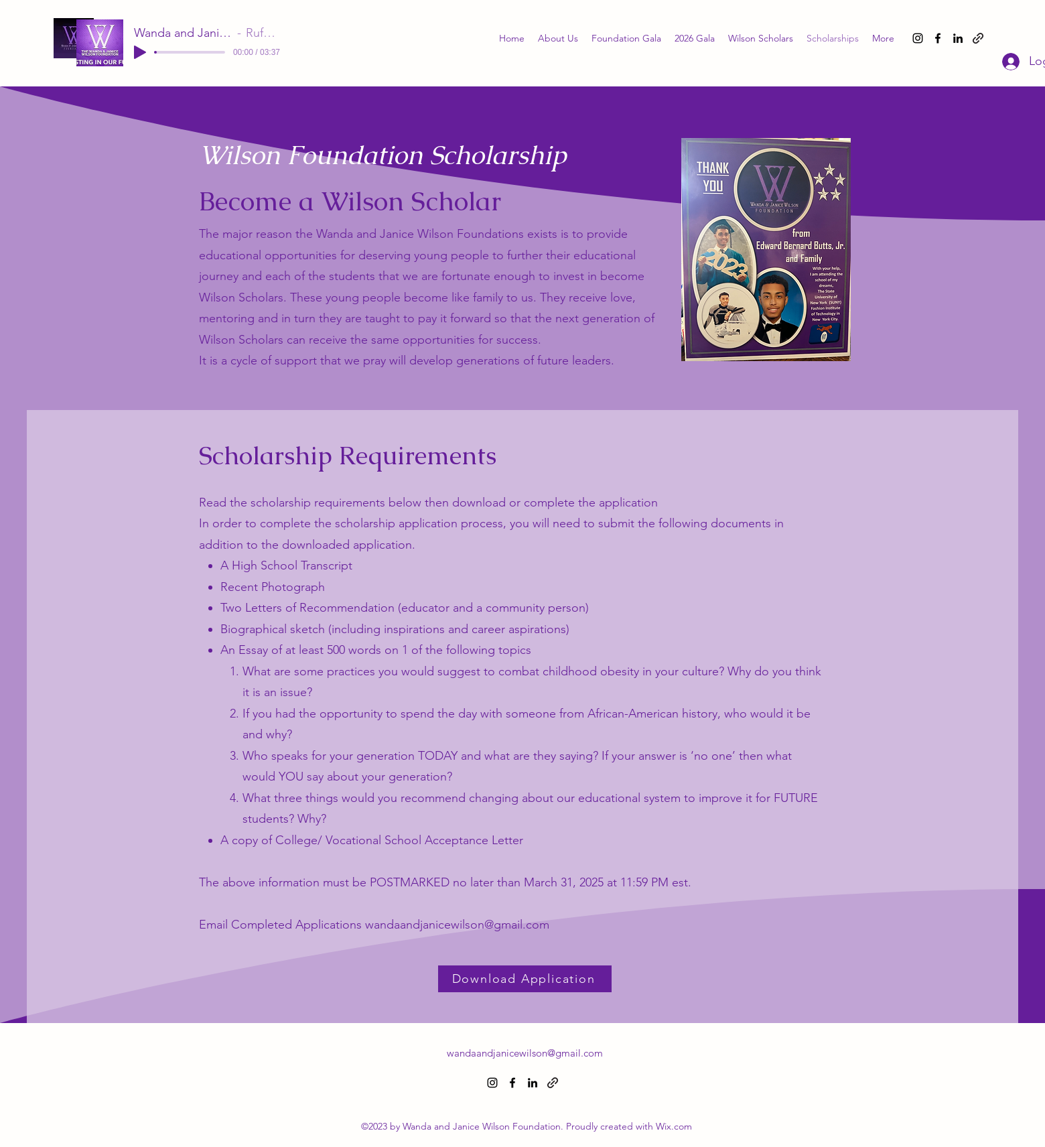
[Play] (140, 52)
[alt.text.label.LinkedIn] (958, 38)
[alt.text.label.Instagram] (917, 38)
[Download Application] (525, 978)
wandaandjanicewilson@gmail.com (457, 924)
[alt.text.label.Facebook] (938, 38)
